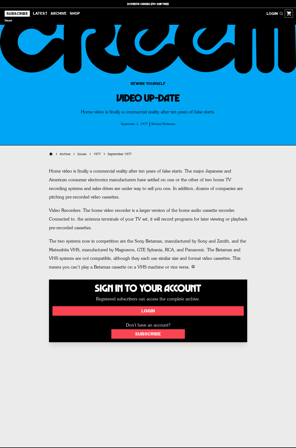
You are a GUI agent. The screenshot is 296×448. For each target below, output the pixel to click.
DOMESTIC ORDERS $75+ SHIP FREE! (148, 4)
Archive (59, 13)
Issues (8, 20)
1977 (97, 154)
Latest (40, 13)
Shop (75, 13)
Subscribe (17, 14)
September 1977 (120, 154)
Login (148, 311)
